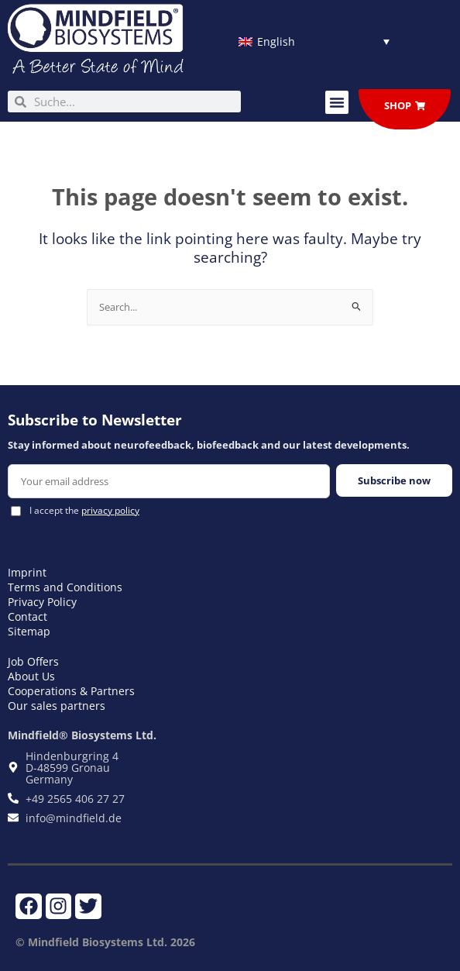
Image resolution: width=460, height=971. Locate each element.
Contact (27, 616)
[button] (336, 102)
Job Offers (33, 661)
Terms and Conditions (65, 587)
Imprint (27, 572)
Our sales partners (56, 705)
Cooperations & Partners (71, 690)
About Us (31, 676)
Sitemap (29, 631)
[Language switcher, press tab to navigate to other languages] (314, 41)
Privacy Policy (42, 601)
